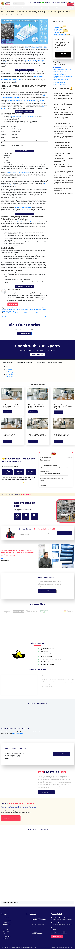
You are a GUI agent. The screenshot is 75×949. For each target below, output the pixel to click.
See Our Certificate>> (17, 733)
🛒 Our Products (36, 2)
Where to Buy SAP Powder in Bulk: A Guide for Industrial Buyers (36, 406)
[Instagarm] (55, 932)
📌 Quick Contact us (26, 494)
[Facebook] (52, 932)
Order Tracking (9, 376)
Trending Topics (52, 8)
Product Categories (37, 8)
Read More (7, 412)
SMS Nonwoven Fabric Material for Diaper (11, 79)
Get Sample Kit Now (9, 818)
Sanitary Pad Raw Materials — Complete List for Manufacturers (12, 435)
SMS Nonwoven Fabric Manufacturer (36, 309)
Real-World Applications (27, 8)
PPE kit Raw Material (29, 312)
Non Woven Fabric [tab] (40, 362)
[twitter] (62, 932)
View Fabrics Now (24, 333)
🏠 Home (30, 2)
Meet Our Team (46, 792)
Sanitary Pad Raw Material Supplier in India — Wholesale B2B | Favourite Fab (37, 435)
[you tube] (65, 932)
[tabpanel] (37, 372)
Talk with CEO (13, 304)
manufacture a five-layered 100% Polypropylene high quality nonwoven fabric (26, 100)
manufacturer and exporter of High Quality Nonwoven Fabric (27, 221)
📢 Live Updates (4, 8)
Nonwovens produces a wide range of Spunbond (18, 172)
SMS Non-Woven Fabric (40, 312)
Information (11, 8)
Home (7, 366)
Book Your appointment (45, 591)
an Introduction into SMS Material (13, 308)
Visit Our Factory (5, 494)
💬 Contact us (64, 2)
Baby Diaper (16, 81)
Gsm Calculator (9, 374)
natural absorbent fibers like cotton (23, 207)
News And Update (10, 373)
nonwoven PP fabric (38, 76)
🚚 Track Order (71, 2)
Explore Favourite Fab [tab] (8, 362)
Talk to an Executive (37, 354)
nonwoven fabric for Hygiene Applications (31, 308)
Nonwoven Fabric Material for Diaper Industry (36, 47)
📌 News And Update (55, 2)
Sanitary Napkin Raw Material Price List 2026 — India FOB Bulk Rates (11, 406)
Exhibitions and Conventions (62, 8)
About (7, 368)
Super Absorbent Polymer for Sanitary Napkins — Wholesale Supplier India (63, 406)
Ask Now (67, 533)
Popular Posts (45, 8)
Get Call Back (71, 4)
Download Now (61, 754)
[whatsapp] (59, 932)
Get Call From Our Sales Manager (24, 69)
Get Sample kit (63, 54)
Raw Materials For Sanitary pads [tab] (24, 362)
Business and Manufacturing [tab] (55, 362)
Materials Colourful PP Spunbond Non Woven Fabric (23, 116)
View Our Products (15, 494)
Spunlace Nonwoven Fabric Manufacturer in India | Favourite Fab (62, 435)
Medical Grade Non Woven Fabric (16, 312)
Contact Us (8, 371)
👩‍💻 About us (47, 2)
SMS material (4, 91)
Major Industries (17, 8)
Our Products (9, 369)
